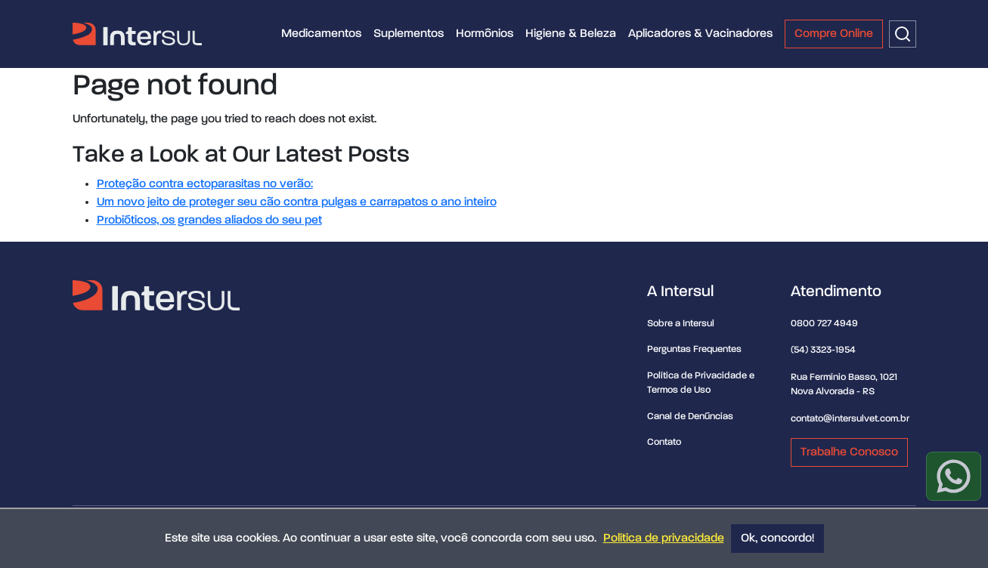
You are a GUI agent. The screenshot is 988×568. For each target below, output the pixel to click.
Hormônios (484, 34)
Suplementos (408, 34)
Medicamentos (321, 34)
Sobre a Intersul (680, 324)
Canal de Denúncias (690, 416)
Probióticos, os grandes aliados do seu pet (209, 221)
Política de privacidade (663, 538)
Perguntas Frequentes (694, 349)
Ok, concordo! (777, 538)
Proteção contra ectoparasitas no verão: (205, 184)
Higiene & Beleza (570, 34)
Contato (664, 442)
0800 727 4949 (824, 324)
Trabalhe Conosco (849, 452)
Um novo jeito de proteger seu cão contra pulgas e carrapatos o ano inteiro (297, 202)
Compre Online (833, 34)
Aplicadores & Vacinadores (700, 34)
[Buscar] (902, 34)
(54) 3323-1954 (823, 350)
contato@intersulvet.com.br (850, 419)
